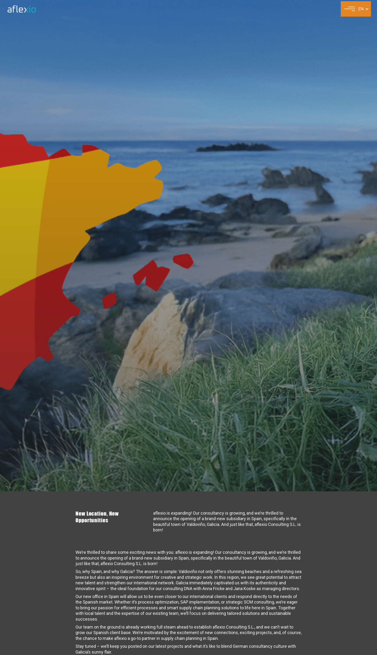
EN (361, 8)
